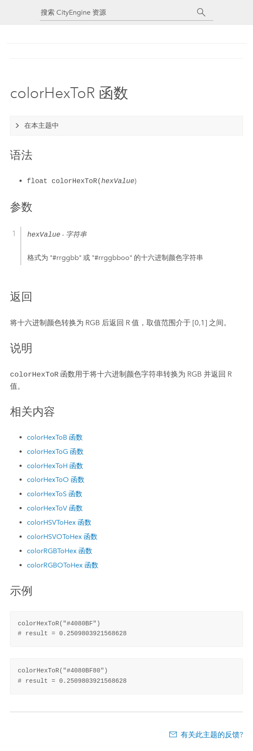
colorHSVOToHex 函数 (62, 536)
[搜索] (201, 12)
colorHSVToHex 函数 (59, 521)
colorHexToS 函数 (54, 493)
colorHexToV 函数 (55, 507)
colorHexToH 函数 (55, 465)
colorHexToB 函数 (55, 436)
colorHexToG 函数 (55, 451)
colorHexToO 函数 (55, 479)
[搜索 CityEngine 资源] (119, 12)
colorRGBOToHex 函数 (62, 564)
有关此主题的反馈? (212, 733)
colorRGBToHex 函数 (59, 550)
